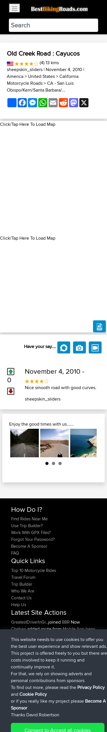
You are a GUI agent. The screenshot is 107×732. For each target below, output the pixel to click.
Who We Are (22, 591)
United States (41, 76)
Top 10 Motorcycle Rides (33, 570)
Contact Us (21, 598)
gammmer (21, 656)
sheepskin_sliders (25, 69)
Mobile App (73, 629)
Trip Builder (21, 584)
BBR (66, 622)
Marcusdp (21, 663)
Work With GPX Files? (31, 532)
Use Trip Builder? (27, 526)
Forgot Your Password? (33, 539)
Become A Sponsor (29, 546)
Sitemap (64, 710)
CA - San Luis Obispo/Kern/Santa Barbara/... (40, 86)
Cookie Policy (17, 717)
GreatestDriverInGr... (29, 622)
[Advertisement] (53, 181)
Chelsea (19, 629)
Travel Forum (23, 577)
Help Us (18, 605)
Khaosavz (20, 649)
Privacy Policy (87, 710)
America (15, 76)
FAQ (15, 553)
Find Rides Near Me (29, 519)
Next (88, 443)
